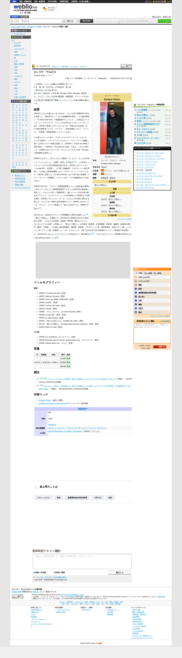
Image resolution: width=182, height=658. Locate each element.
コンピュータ (19, 49)
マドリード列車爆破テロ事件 (64, 215)
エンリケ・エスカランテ (146, 173)
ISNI (49, 412)
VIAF (50, 419)
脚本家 (112, 178)
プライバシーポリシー (38, 619)
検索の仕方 (35, 612)
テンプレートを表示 (124, 219)
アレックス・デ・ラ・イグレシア (62, 199)
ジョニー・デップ (77, 158)
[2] (93, 233)
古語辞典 (74, 1)
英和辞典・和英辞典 (139, 614)
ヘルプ (169, 1)
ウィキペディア (43, 66)
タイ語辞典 (136, 628)
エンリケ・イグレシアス (146, 164)
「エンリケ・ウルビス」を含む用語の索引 (50, 577)
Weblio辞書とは (36, 609)
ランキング (74, 66)
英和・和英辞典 (39, 1)
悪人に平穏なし (101, 185)
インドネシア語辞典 (139, 626)
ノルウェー (51, 428)
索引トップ (56, 66)
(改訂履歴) (70, 597)
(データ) (77, 428)
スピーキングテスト (22, 188)
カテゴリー (84, 66)
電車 (16, 52)
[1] (54, 99)
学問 (16, 67)
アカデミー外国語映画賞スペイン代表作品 (66, 186)
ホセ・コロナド (143, 129)
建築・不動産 (19, 64)
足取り (140, 308)
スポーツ (17, 82)
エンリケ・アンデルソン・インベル (150, 158)
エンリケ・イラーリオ (145, 167)
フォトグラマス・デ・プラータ (148, 139)
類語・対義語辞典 (25, 1)
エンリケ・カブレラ (144, 182)
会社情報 (110, 612)
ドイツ (84, 428)
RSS (100, 643)
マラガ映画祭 (74, 178)
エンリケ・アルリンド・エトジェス (150, 153)
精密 (140, 285)
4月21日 (98, 498)
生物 (16, 85)
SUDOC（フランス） (92, 431)
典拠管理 (82, 409)
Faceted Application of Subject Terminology (64, 431)
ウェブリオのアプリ (63, 609)
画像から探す (61, 612)
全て (13, 40)
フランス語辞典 (137, 624)
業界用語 (17, 46)
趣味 (16, 79)
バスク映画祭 (142, 110)
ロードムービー (60, 126)
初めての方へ (156, 17)
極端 (140, 304)
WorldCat (52, 425)
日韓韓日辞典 (64, 1)
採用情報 (110, 614)
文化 (16, 70)
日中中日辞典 (52, 1)
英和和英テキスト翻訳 (46, 551)
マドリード (43, 137)
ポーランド (101, 428)
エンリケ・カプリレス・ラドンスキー (151, 185)
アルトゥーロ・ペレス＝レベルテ (62, 150)
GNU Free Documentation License (72, 595)
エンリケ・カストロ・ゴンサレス (149, 176)
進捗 (110, 498)
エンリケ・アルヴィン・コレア (148, 156)
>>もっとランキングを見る (160, 316)
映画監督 (104, 178)
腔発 (58, 498)
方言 (16, 94)
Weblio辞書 (161, 597)
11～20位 (148, 273)
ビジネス (17, 43)
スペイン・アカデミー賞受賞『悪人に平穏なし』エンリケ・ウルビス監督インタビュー (81, 379)
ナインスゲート (45, 162)
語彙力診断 (19, 185)
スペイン (108, 171)
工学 (16, 61)
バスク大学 (70, 113)
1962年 (84, 93)
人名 (16, 91)
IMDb (55, 400)
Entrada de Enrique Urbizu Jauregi (53, 403)
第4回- (139, 121)
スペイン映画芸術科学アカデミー (59, 189)
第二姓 (68, 87)
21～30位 (157, 273)
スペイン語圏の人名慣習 (54, 84)
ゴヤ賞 (112, 193)
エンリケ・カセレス (144, 179)
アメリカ (92, 428)
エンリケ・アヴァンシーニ (146, 161)
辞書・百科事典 (27, 27)
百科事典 (38, 27)
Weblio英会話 (20, 178)
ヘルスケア (18, 76)
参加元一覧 (167, 17)
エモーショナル (43, 498)
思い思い (141, 297)
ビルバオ (125, 171)
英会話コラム (20, 175)
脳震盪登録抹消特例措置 (77, 498)
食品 (16, 88)
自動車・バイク (20, 55)
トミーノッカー (144, 281)
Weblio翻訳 (136, 616)
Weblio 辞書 (159, 1)
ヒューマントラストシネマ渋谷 (62, 234)
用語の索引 (65, 66)
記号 (14, 167)
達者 (140, 312)
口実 (140, 300)
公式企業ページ (112, 609)
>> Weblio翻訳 (165, 321)
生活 (16, 73)
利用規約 (34, 616)
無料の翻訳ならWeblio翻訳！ (52, 9)
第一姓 (41, 87)
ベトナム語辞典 (137, 631)
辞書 (14, 1)
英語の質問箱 (20, 181)
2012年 (104, 199)
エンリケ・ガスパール (145, 187)
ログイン (148, 1)
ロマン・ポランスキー (52, 158)
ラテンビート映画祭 (145, 132)
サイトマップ (35, 621)
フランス (69, 428)
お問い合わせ (86, 609)
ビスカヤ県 (117, 171)
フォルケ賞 (141, 118)
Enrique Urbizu (39, 75)
